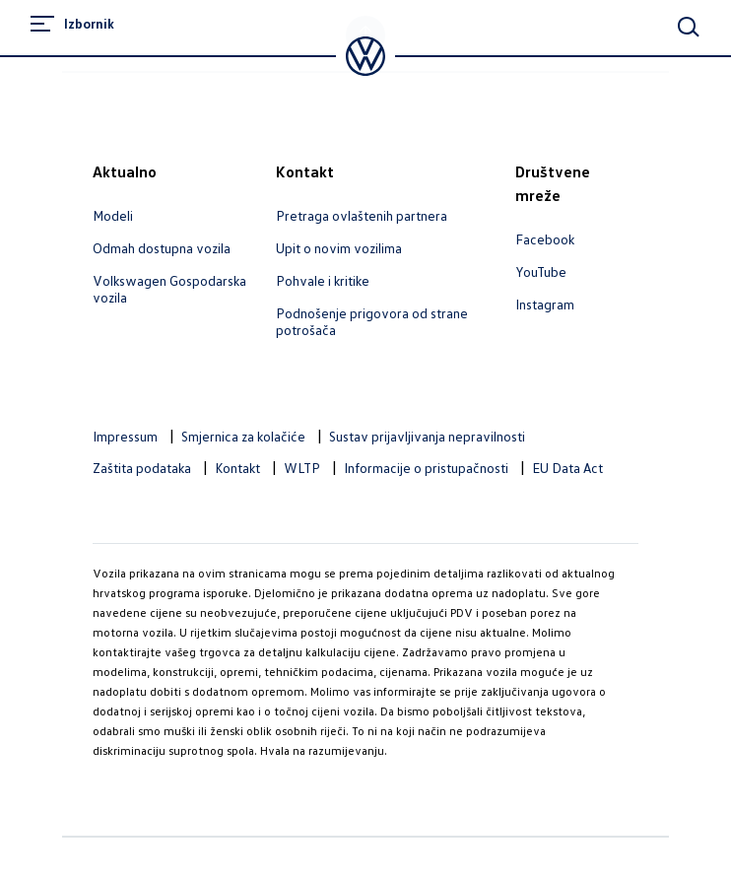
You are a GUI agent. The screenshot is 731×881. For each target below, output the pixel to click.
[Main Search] (688, 26)
